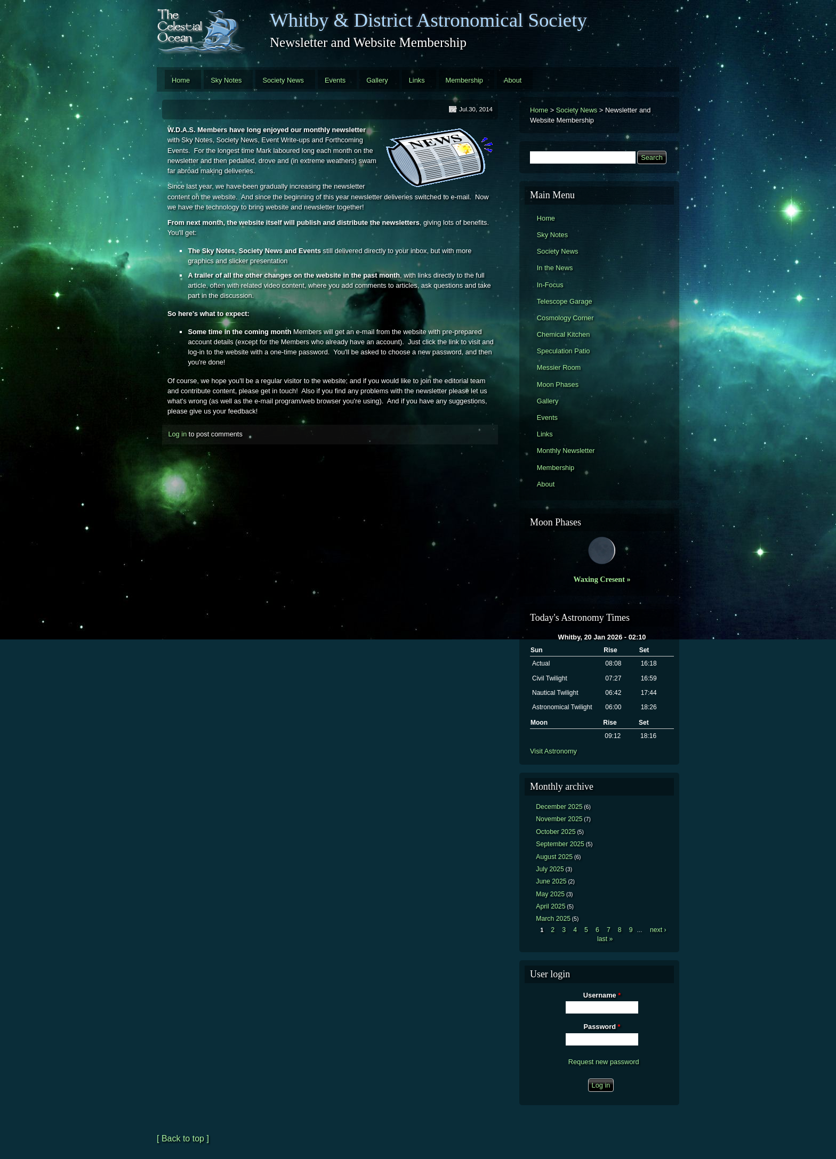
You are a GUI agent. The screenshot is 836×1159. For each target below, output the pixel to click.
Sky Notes (226, 80)
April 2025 (550, 906)
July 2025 (550, 869)
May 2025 (550, 894)
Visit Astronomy (553, 751)
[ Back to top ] (183, 1138)
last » (605, 939)
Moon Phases (557, 384)
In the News (555, 268)
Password (602, 1027)
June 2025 (551, 881)
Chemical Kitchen (563, 334)
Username (602, 995)
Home (181, 80)
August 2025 (554, 857)
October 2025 (555, 832)
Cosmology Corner (565, 318)
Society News (283, 80)
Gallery (377, 80)
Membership (464, 80)
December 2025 (559, 807)
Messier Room (559, 367)
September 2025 (560, 844)
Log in (177, 434)
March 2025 (553, 918)
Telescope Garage (564, 301)
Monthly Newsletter (566, 451)
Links (417, 80)
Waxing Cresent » (602, 579)
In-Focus (550, 285)
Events (335, 80)
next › (658, 930)
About (512, 80)
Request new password (603, 1062)
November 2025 (559, 819)
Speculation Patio (563, 351)
